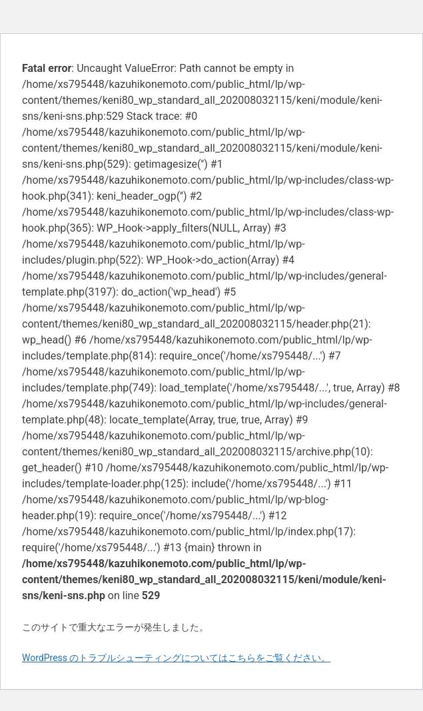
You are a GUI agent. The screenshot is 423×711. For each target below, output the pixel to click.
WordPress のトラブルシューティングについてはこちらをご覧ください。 (176, 657)
